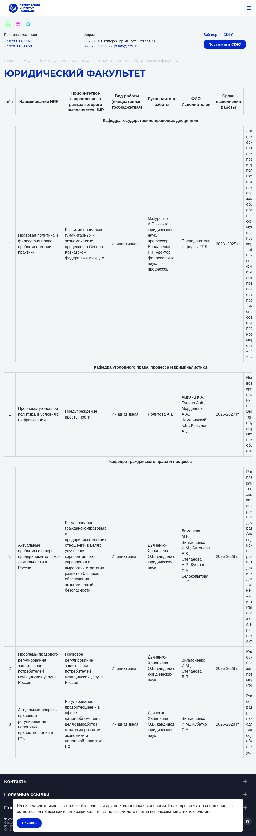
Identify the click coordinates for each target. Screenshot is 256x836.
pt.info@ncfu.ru (126, 46)
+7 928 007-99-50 (18, 46)
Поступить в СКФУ (225, 44)
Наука (28, 60)
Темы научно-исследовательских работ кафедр (83, 60)
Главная (11, 60)
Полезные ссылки (26, 794)
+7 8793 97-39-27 (98, 46)
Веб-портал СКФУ (218, 35)
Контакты (16, 781)
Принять (29, 823)
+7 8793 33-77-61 (18, 41)
